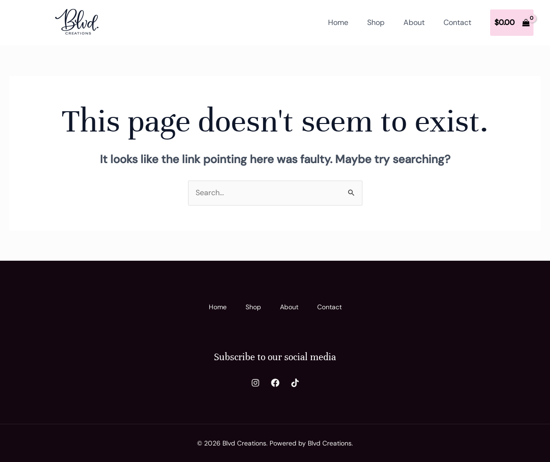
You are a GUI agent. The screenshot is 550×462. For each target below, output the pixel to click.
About (414, 22)
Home (338, 22)
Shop (376, 22)
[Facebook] (275, 383)
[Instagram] (255, 383)
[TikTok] (295, 383)
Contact (457, 22)
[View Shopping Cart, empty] (512, 22)
